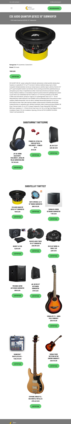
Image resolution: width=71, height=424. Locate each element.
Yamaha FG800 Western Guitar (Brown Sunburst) (53, 356)
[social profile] (21, 2)
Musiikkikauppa (54, 8)
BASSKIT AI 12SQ (17, 246)
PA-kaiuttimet (21, 65)
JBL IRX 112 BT (54, 145)
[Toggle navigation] (12, 8)
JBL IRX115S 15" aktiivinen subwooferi (35, 286)
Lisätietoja (15, 76)
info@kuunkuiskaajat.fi (55, 2)
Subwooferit (28, 65)
